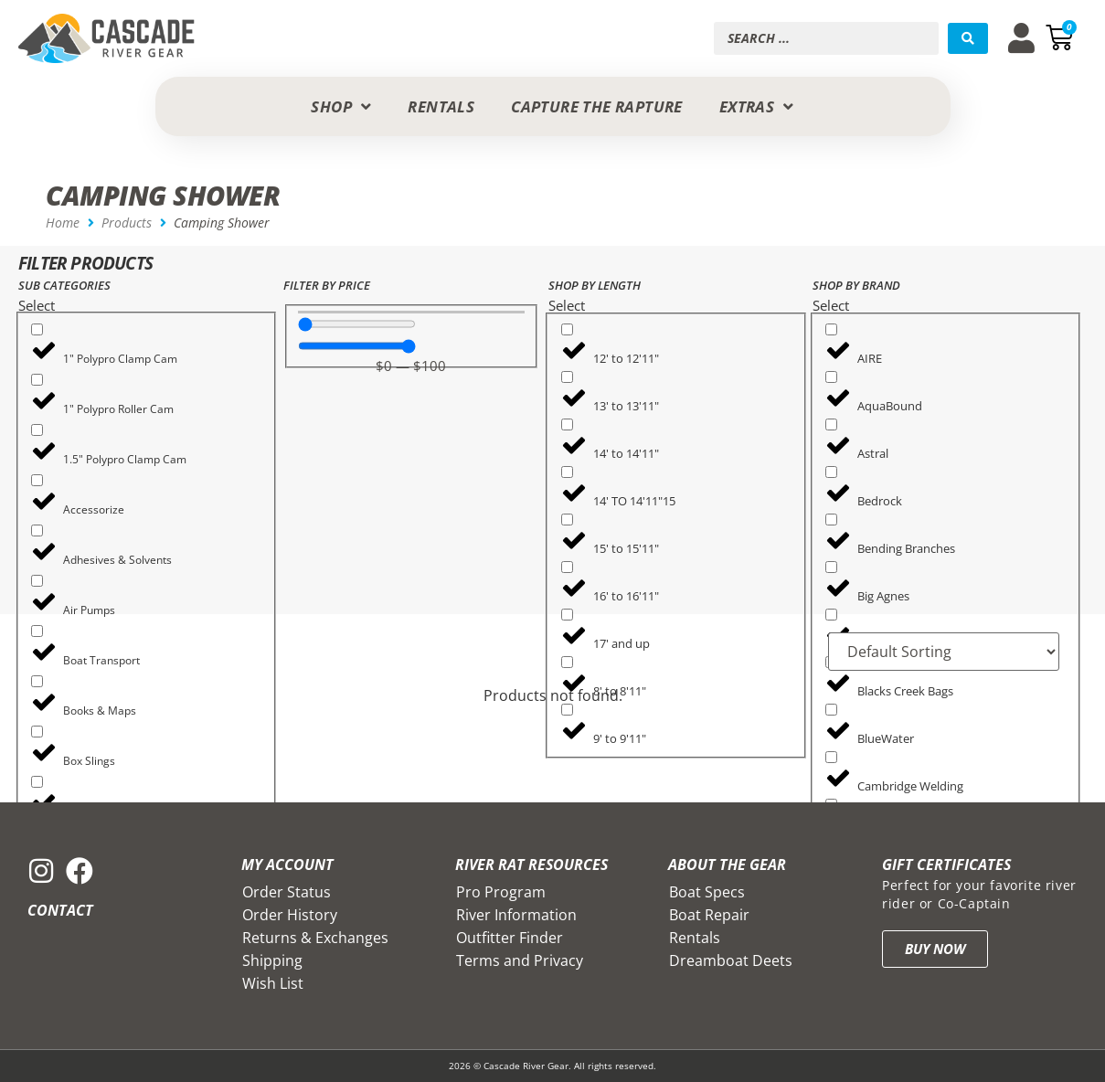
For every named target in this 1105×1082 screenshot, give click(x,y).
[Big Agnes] (831, 567)
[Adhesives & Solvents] (37, 530)
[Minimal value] (357, 324)
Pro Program (501, 892)
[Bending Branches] (831, 519)
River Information (516, 915)
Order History (289, 915)
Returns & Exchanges (315, 938)
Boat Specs (707, 892)
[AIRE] (831, 329)
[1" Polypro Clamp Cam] (37, 329)
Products (126, 222)
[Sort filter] (943, 651)
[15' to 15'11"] (567, 519)
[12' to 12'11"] (567, 329)
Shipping (272, 960)
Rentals (694, 938)
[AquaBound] (831, 377)
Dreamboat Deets (730, 960)
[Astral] (831, 424)
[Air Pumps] (37, 581)
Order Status (286, 892)
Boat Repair (709, 915)
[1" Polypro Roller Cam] (37, 380)
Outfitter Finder (509, 938)
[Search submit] (968, 38)
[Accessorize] (37, 480)
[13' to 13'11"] (567, 377)
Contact (60, 910)
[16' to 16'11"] (567, 567)
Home (63, 222)
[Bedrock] (831, 472)
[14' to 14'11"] (567, 424)
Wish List (272, 983)
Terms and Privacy (519, 960)
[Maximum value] (357, 346)
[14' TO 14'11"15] (567, 472)
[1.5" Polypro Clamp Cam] (37, 430)
